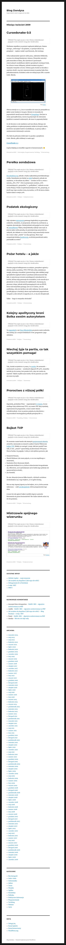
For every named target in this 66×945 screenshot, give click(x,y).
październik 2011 (14, 718)
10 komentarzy (45, 152)
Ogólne (10, 890)
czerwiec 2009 (13, 773)
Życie (10, 907)
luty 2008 (11, 812)
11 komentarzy (27, 244)
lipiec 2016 (12, 690)
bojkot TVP (10, 446)
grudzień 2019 (13, 652)
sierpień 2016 (12, 687)
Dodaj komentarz (28, 197)
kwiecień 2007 (13, 835)
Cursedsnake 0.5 (19, 32)
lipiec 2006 (12, 857)
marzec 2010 (12, 757)
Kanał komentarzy (14, 928)
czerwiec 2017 (13, 668)
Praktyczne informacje (16, 897)
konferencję (24, 237)
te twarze (39, 404)
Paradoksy (20, 418)
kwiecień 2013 (13, 702)
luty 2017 (11, 675)
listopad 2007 (13, 819)
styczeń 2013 (12, 704)
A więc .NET (12, 585)
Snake (44, 104)
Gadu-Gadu (12, 878)
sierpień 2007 (12, 826)
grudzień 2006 (13, 845)
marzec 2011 (12, 730)
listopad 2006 (13, 847)
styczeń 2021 (12, 644)
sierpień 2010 (12, 745)
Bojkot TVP (15, 428)
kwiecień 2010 (13, 754)
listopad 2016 (12, 683)
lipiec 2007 (12, 828)
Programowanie (29, 152)
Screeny (47, 554)
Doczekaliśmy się (12, 176)
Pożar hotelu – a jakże (23, 254)
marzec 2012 (12, 714)
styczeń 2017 (12, 678)
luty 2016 (11, 697)
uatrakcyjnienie (24, 487)
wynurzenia (20, 220)
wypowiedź (12, 330)
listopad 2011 (12, 716)
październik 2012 (14, 706)
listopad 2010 (12, 738)
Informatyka (21, 152)
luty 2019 (11, 656)
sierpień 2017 (12, 666)
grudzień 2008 (13, 788)
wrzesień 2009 (13, 766)
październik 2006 (14, 850)
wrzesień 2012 (13, 709)
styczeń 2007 (12, 843)
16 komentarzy (27, 503)
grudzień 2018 (13, 661)
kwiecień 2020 (13, 649)
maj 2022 (11, 640)
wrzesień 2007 (13, 824)
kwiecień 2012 (13, 711)
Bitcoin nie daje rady (22, 618)
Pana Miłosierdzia (26, 330)
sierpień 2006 (12, 855)
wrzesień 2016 (13, 685)
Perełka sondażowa (21, 162)
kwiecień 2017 (13, 671)
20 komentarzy (27, 303)
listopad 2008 (13, 790)
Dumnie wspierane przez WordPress (25, 940)
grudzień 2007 (13, 816)
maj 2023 (11, 637)
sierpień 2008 (12, 797)
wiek (30, 178)
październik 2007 (14, 821)
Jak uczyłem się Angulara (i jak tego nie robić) (23, 580)
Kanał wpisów (13, 926)
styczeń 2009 (12, 785)
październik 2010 (14, 740)
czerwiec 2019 (13, 654)
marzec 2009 (12, 781)
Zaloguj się (11, 923)
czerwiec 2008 (13, 802)
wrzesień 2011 (12, 721)
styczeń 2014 (12, 699)
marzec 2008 (12, 809)
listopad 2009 (13, 761)
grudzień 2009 (13, 759)
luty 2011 (11, 733)
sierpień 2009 (12, 769)
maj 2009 (11, 776)
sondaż (33, 366)
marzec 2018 (12, 663)
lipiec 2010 (11, 747)
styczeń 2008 (12, 814)
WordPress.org (13, 931)
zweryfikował (13, 227)
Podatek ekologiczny (22, 207)
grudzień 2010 (13, 735)
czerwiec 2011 (12, 726)
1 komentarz (26, 380)
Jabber (10, 883)
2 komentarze (33, 418)
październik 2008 (14, 792)
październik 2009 (14, 764)
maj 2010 (11, 752)
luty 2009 (11, 783)
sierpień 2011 (12, 723)
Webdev (11, 905)
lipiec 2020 (12, 647)
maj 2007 (11, 833)
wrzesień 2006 (13, 852)
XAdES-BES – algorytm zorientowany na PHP (29, 609)
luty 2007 (11, 840)
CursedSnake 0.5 (12, 143)
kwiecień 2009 (13, 778)
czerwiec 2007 (13, 831)
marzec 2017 (12, 673)
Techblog (37, 152)
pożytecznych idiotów (40, 441)
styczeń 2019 (12, 659)
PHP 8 (10, 588)
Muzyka (11, 888)
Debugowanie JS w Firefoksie (18, 583)
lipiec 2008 (12, 800)
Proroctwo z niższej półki (25, 390)
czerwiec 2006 (13, 859)
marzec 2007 (12, 838)
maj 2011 (11, 728)
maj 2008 (11, 804)
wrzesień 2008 (13, 795)
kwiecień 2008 (13, 807)
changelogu (35, 114)
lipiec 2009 (12, 771)
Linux (10, 885)
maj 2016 (11, 692)
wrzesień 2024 (13, 635)
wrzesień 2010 (13, 742)
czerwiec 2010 (13, 749)
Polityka (20, 197)
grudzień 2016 (13, 680)
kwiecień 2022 (13, 642)
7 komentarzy (27, 339)
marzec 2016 (12, 695)
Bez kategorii (12, 876)
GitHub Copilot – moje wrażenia (19, 578)
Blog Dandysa (15, 10)
